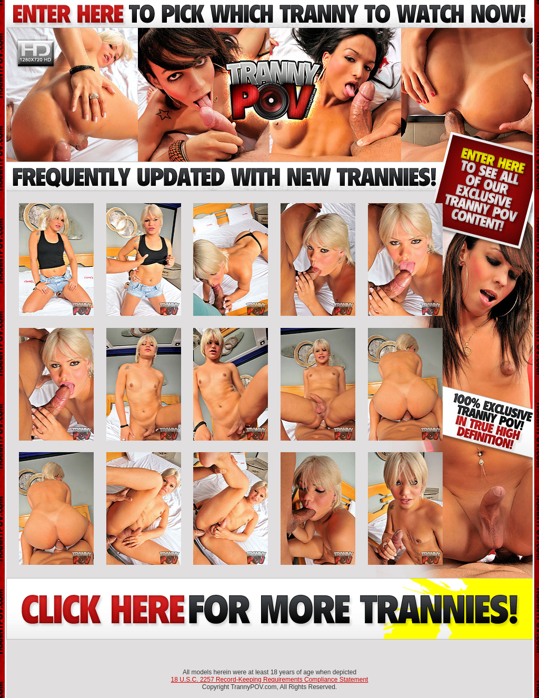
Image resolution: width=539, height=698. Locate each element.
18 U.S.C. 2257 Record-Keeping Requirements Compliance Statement (269, 679)
